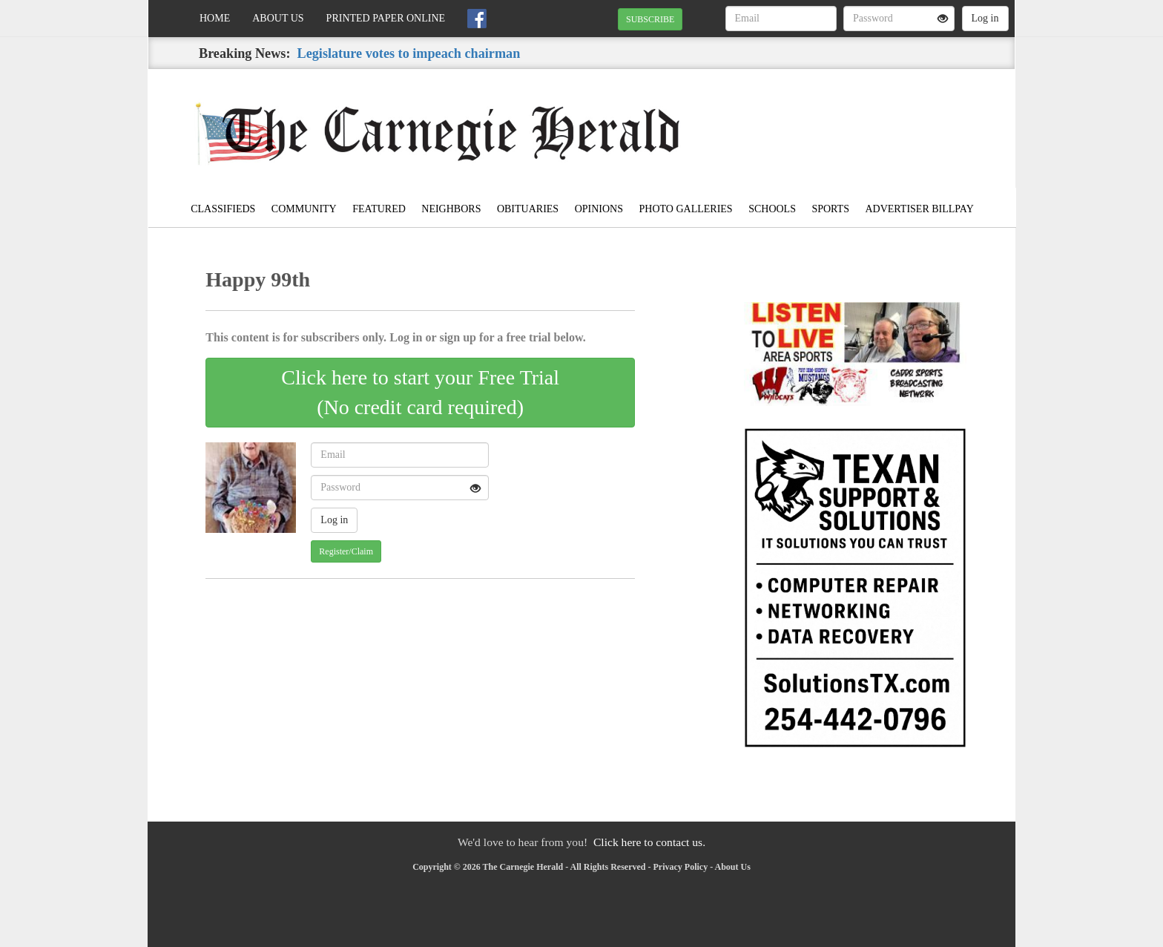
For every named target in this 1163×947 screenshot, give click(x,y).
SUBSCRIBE (650, 19)
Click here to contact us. (649, 842)
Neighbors (451, 208)
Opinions (599, 208)
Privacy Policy (680, 867)
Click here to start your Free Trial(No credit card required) (420, 392)
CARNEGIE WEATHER (879, 121)
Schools (772, 208)
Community (304, 208)
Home (215, 18)
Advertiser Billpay (919, 208)
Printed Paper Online (386, 18)
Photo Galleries (686, 208)
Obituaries (528, 208)
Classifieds (223, 208)
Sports (830, 208)
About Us (277, 18)
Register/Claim (346, 551)
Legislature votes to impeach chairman (409, 53)
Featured (379, 208)
